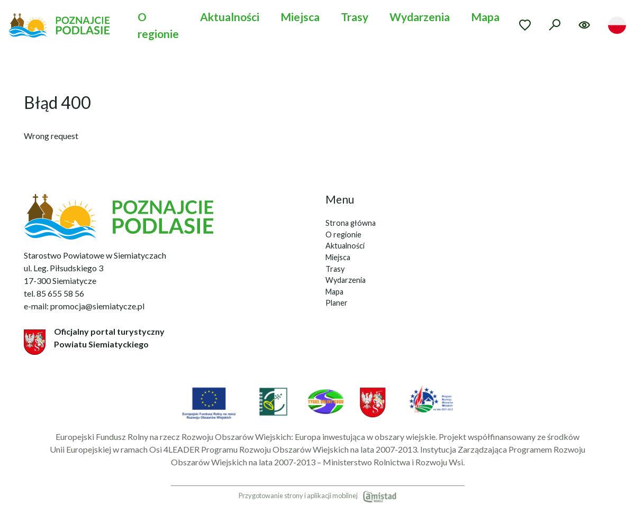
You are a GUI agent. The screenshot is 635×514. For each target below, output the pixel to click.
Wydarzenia (419, 16)
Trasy (354, 16)
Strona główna (350, 222)
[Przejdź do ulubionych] (525, 24)
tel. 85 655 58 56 (54, 293)
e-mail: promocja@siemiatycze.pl (84, 306)
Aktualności (229, 16)
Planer (336, 302)
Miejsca (300, 16)
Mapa (485, 16)
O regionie (158, 25)
